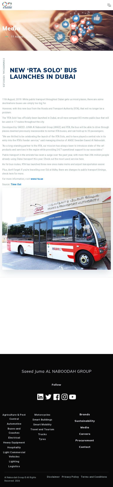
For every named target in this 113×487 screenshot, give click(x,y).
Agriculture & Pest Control (14, 416)
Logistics (14, 466)
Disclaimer (53, 476)
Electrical (14, 437)
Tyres (42, 439)
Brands (85, 414)
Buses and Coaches (14, 430)
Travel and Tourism (42, 429)
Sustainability (85, 421)
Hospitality (14, 447)
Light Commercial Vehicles (14, 454)
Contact (84, 447)
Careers (84, 434)
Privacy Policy (70, 476)
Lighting (14, 461)
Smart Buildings (42, 419)
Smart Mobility (42, 424)
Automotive (14, 423)
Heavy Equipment (14, 442)
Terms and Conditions (94, 476)
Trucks (42, 434)
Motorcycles (42, 414)
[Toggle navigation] (109, 5)
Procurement (84, 440)
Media (84, 427)
